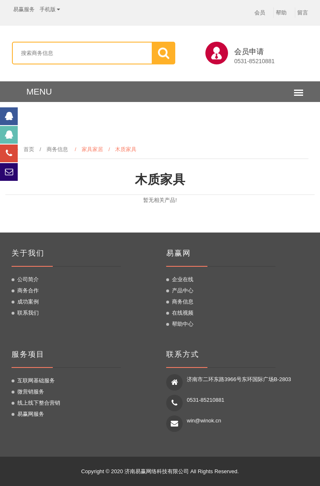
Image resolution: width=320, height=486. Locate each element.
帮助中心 (182, 324)
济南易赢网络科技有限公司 (157, 471)
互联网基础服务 (36, 380)
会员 (259, 12)
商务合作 (28, 290)
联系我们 (28, 313)
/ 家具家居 (91, 149)
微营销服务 (30, 392)
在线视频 (182, 313)
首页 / (29, 149)
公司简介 (28, 279)
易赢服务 (24, 9)
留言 (302, 12)
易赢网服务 (30, 414)
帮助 (281, 12)
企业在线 (182, 279)
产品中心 (182, 290)
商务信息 (57, 149)
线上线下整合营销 (38, 403)
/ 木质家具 (125, 149)
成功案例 (28, 302)
